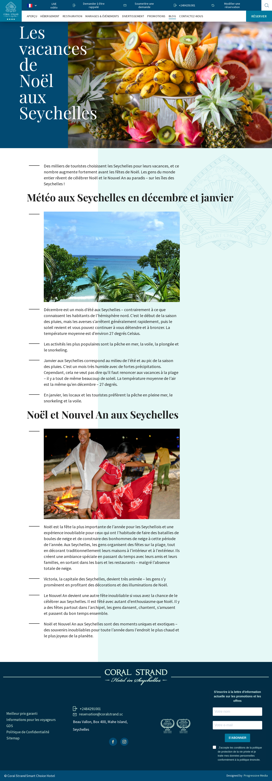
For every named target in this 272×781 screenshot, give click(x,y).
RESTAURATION (72, 16)
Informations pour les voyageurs (31, 719)
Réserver (259, 16)
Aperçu (32, 16)
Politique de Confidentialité (27, 732)
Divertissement (133, 16)
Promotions (156, 16)
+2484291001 (187, 5)
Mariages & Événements (102, 16)
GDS (9, 725)
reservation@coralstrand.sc (101, 714)
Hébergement (50, 16)
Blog (172, 16)
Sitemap (13, 738)
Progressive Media (256, 775)
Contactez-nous (191, 16)
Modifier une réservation (232, 5)
